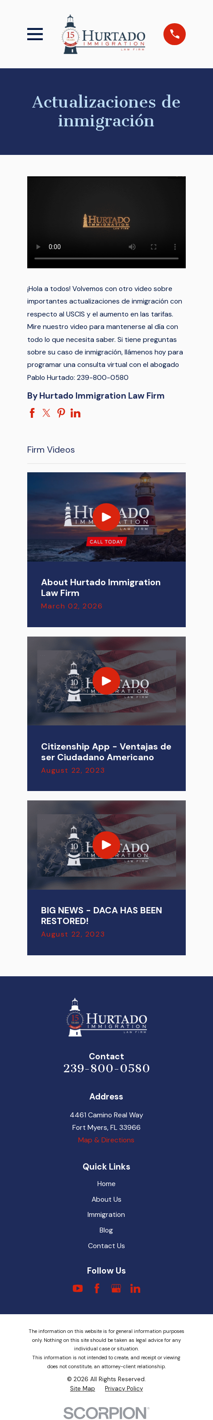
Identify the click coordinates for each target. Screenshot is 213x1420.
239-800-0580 (106, 1068)
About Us (106, 1199)
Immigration (106, 1214)
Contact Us (106, 1245)
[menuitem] (82, 1389)
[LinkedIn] (135, 1288)
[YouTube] (78, 1288)
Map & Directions (106, 1140)
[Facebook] (97, 1288)
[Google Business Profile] (116, 1288)
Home (106, 1183)
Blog (106, 1230)
